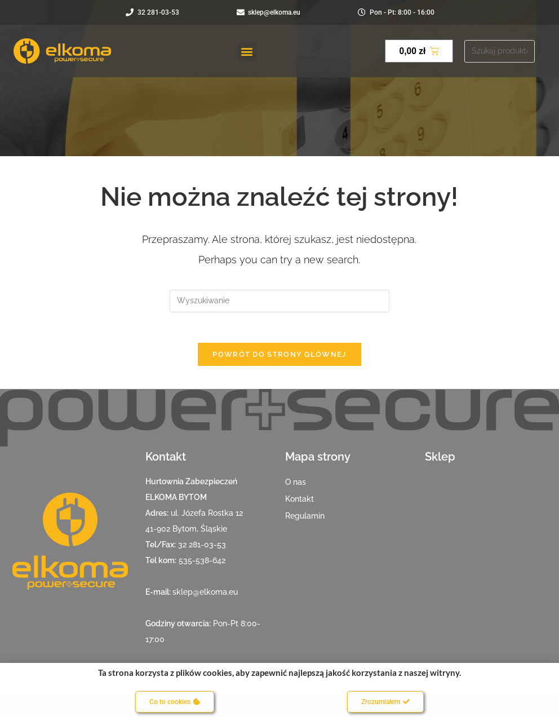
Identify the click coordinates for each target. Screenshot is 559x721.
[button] (247, 51)
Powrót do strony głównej (279, 358)
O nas (295, 485)
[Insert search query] (279, 301)
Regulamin (305, 519)
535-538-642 (202, 564)
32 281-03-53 (202, 548)
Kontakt (299, 502)
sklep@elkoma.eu (205, 595)
